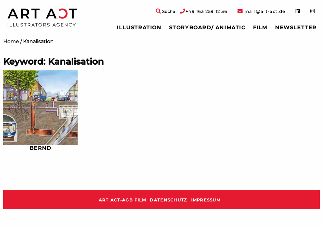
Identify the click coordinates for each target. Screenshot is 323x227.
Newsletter (296, 28)
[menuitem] (139, 28)
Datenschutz (168, 200)
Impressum (206, 200)
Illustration (139, 28)
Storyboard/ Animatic (207, 28)
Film (260, 28)
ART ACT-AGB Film (122, 200)
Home (11, 41)
